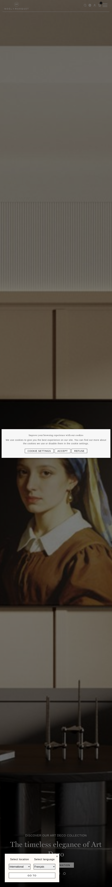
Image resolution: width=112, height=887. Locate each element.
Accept (62, 451)
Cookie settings (39, 451)
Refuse (79, 451)
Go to (32, 875)
